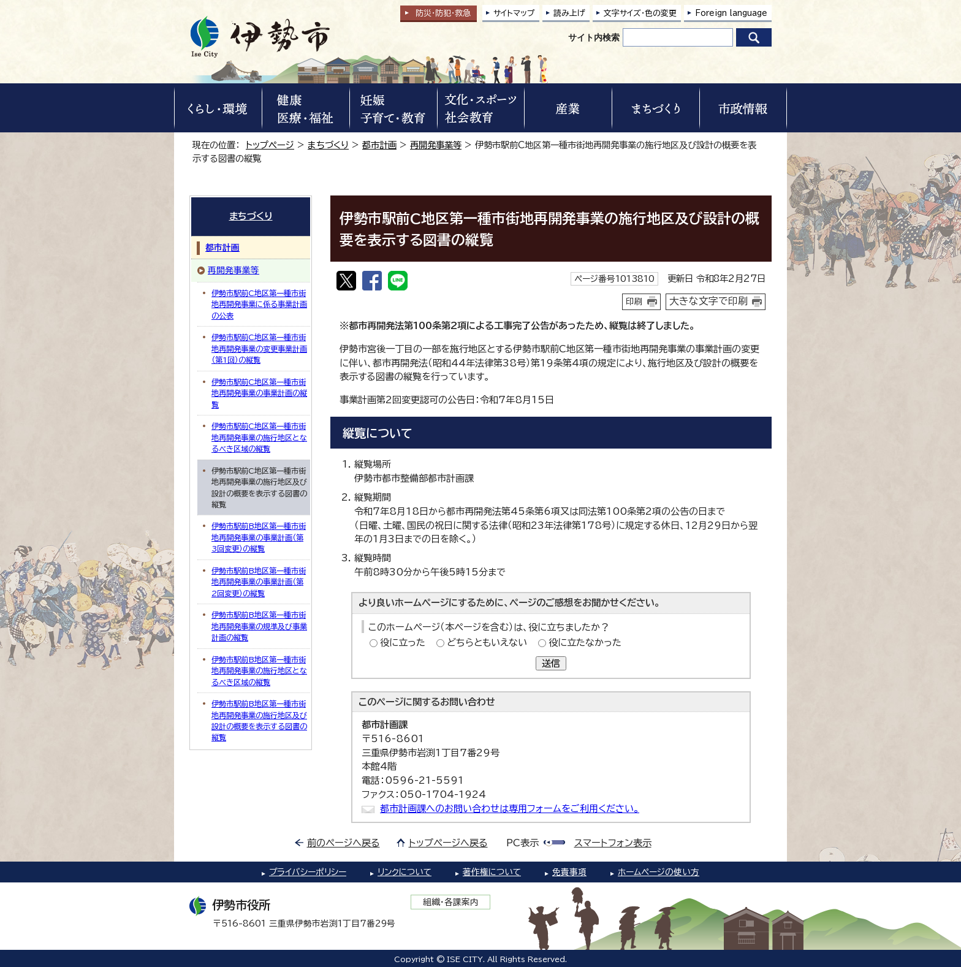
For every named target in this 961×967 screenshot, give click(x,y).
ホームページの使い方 (658, 872)
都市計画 (379, 145)
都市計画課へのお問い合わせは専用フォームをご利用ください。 (509, 808)
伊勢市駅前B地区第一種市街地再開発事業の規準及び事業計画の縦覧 (259, 626)
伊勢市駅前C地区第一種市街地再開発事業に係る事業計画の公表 (259, 304)
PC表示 (522, 843)
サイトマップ (514, 13)
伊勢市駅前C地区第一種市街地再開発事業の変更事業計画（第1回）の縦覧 (259, 348)
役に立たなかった (585, 642)
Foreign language (731, 13)
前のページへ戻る (343, 843)
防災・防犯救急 (443, 13)
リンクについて (404, 872)
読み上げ (569, 13)
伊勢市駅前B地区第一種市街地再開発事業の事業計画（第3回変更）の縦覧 (258, 537)
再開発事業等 (436, 145)
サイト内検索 (594, 37)
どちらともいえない (487, 642)
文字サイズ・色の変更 (640, 13)
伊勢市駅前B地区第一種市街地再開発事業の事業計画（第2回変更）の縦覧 (258, 582)
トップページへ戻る (448, 843)
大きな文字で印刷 (708, 301)
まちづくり (328, 145)
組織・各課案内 (451, 902)
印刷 (634, 301)
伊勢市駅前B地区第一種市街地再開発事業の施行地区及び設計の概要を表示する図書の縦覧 (259, 720)
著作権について (492, 872)
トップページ (270, 145)
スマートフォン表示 (612, 843)
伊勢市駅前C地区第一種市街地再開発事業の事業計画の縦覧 (259, 393)
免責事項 (569, 872)
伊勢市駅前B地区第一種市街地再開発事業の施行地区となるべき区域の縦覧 (259, 671)
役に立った (402, 642)
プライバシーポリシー (307, 872)
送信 (551, 663)
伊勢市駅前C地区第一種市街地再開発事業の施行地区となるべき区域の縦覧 (259, 437)
